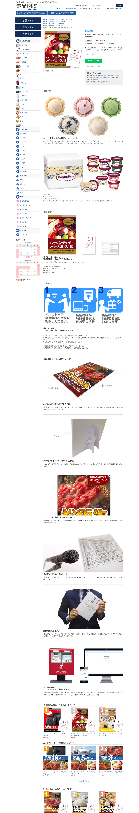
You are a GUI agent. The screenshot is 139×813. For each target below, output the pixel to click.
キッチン (21, 104)
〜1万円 (115, 77)
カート (119, 8)
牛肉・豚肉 (21, 58)
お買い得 (21, 230)
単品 (96, 80)
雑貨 (19, 125)
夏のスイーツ (105, 82)
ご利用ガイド (86, 8)
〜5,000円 (21, 142)
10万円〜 (21, 172)
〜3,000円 (21, 138)
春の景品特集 (22, 201)
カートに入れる (93, 60)
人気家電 (21, 96)
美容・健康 (21, 100)
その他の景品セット (83, 781)
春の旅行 (21, 222)
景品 (28, 27)
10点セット (21, 180)
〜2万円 (20, 150)
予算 (28, 20)
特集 (88, 82)
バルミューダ (22, 91)
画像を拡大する (49, 71)
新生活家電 (21, 214)
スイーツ (101, 77)
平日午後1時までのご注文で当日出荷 (31, 13)
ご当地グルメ (22, 108)
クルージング (22, 54)
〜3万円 (20, 155)
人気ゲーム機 (22, 66)
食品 (19, 121)
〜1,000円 (21, 134)
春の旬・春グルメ (24, 205)
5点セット (21, 184)
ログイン (61, 8)
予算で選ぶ (108, 77)
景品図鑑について (73, 8)
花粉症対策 (21, 209)
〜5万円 (20, 159)
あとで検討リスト (99, 8)
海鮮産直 (21, 62)
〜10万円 (21, 167)
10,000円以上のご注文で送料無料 (62, 13)
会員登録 (111, 8)
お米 (19, 117)
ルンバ (20, 79)
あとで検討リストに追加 (93, 66)
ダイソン (21, 75)
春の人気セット (23, 226)
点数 (28, 33)
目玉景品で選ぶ (102, 75)
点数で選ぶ (90, 80)
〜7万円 (20, 163)
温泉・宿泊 (21, 45)
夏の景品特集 (95, 82)
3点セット (21, 188)
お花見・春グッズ (24, 218)
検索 (119, 5)
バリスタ (21, 83)
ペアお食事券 (22, 49)
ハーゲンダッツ (114, 75)
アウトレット (22, 235)
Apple (20, 87)
